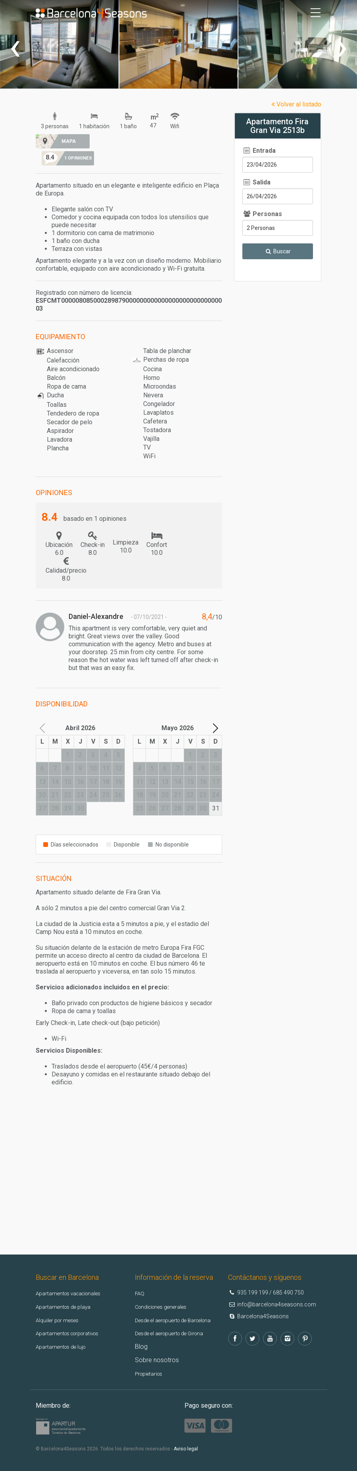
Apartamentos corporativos (74, 1316)
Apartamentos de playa (68, 1289)
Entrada (259, 150)
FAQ (140, 1276)
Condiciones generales (166, 1289)
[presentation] (15, 46)
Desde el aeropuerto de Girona (178, 1327)
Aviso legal (186, 1443)
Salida (256, 182)
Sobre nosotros (157, 1354)
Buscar (278, 251)
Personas (262, 214)
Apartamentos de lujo (66, 1329)
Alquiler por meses (61, 1302)
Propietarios (152, 1367)
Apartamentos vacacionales (75, 1276)
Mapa (66, 141)
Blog (141, 1341)
